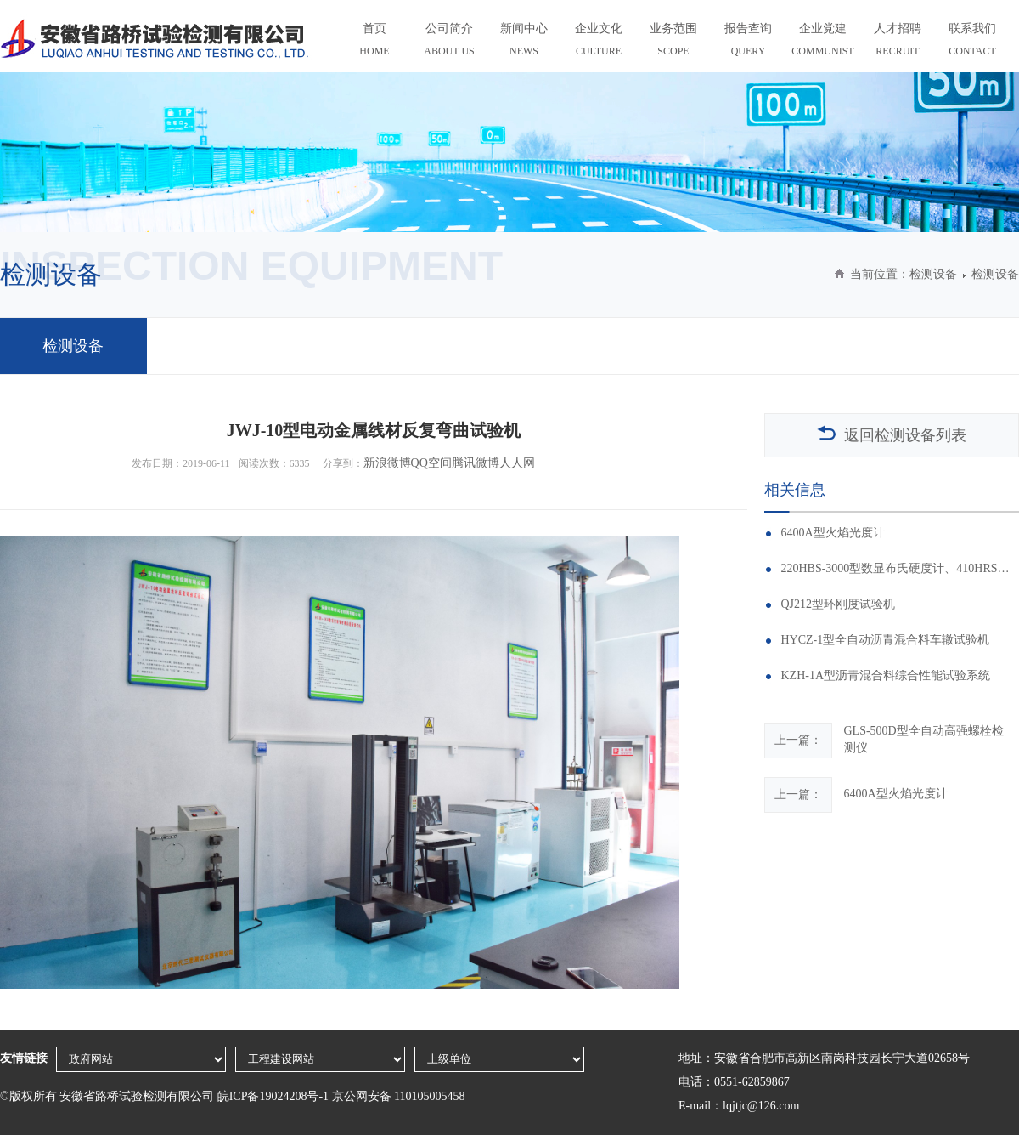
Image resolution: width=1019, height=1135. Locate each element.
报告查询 (748, 41)
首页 (374, 41)
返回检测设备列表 (891, 434)
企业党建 (822, 41)
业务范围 (673, 41)
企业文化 (598, 41)
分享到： (343, 463)
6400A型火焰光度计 (832, 533)
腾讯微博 (475, 463)
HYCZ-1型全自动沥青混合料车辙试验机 (884, 640)
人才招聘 (897, 41)
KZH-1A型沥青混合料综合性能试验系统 (885, 676)
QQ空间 (431, 463)
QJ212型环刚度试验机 (837, 604)
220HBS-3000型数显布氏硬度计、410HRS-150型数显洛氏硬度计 (895, 569)
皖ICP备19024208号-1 (273, 1096)
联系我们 (972, 41)
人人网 (517, 463)
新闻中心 (524, 41)
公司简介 (449, 41)
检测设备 (933, 274)
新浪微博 (387, 463)
